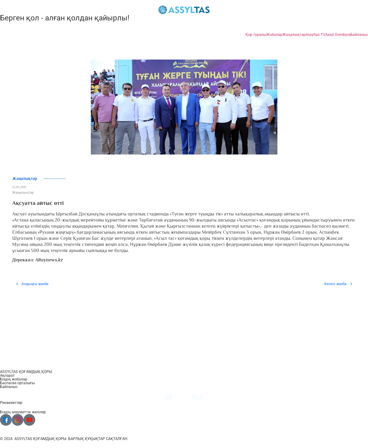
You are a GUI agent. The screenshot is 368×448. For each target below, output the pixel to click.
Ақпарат (7, 375)
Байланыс (9, 386)
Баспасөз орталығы (17, 383)
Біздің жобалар (13, 379)
